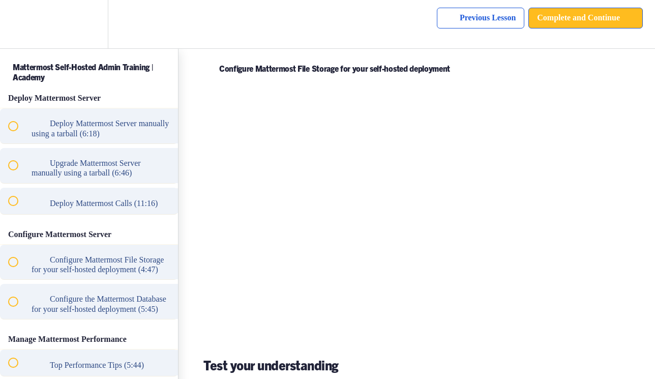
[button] (19, 24)
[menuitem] (89, 24)
